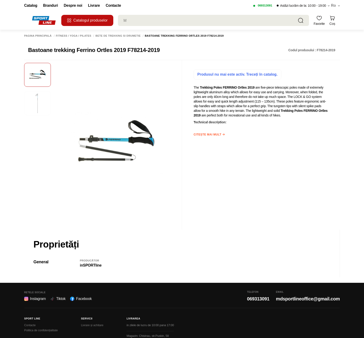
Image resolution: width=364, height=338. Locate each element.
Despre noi (73, 5)
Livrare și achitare (92, 325)
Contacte (113, 5)
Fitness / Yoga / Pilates (73, 36)
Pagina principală (38, 36)
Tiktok (57, 299)
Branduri (50, 5)
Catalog (30, 5)
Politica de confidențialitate (41, 330)
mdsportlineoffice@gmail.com (308, 298)
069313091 (265, 5)
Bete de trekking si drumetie (117, 36)
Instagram (35, 299)
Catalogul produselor (87, 20)
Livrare (94, 5)
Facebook (81, 299)
